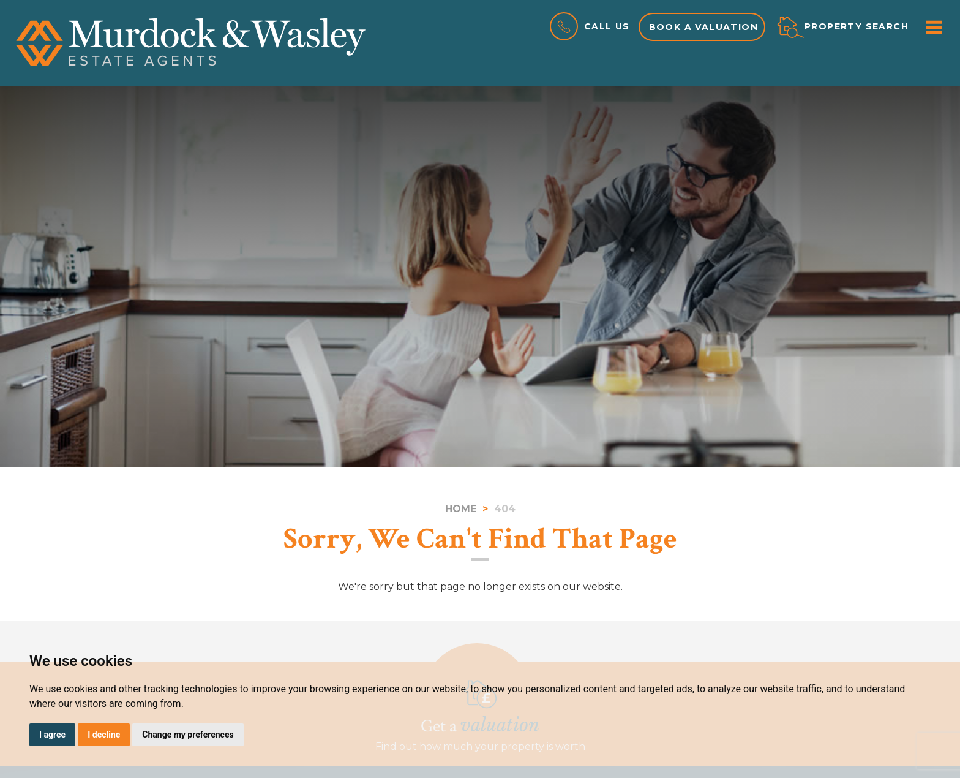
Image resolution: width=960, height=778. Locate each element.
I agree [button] (52, 734)
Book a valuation (703, 26)
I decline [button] (104, 734)
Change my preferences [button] (187, 734)
